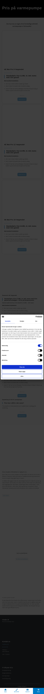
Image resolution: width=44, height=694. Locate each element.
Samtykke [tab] (7, 321)
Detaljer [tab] (22, 321)
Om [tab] (36, 321)
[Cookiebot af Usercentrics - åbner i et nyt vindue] (35, 317)
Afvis (22, 376)
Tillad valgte (22, 371)
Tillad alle (22, 367)
